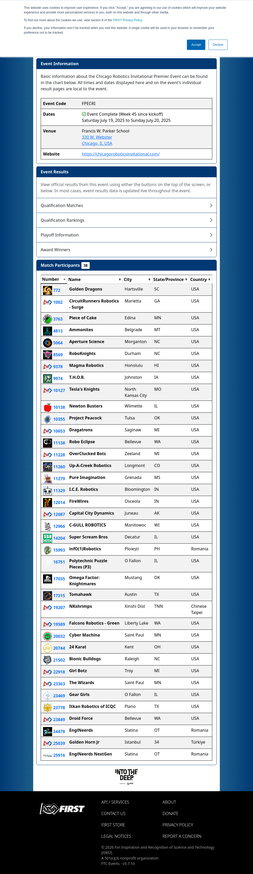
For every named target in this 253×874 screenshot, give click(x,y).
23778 (54, 707)
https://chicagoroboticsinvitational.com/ (121, 154)
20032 (54, 636)
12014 (54, 502)
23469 (54, 696)
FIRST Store (113, 825)
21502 (54, 660)
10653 (54, 431)
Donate (170, 813)
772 (51, 290)
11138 (54, 443)
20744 (54, 648)
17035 (54, 579)
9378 (53, 366)
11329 (54, 490)
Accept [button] (196, 45)
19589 (54, 624)
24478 (54, 731)
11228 (54, 455)
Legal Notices (116, 836)
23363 (54, 684)
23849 (54, 719)
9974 (53, 378)
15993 (54, 550)
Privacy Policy (127, 20)
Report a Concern (182, 836)
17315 (54, 595)
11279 (54, 479)
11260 (54, 467)
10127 (54, 390)
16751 (54, 562)
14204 (54, 538)
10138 (54, 407)
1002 (53, 302)
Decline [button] (218, 45)
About (169, 802)
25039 (54, 743)
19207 (54, 607)
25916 (54, 755)
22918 (54, 672)
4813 (53, 331)
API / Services (115, 802)
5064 (53, 343)
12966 (54, 526)
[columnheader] (54, 279)
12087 (54, 514)
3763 (53, 319)
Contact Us (113, 813)
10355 (54, 419)
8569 (53, 355)
